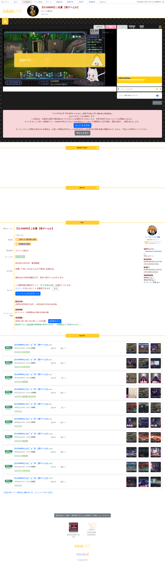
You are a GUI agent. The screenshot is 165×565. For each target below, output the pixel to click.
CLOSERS (20, 257)
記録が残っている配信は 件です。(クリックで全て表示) (28, 492)
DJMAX (25, 382)
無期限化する (54, 321)
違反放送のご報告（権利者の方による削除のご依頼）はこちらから (82, 515)
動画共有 (70, 2)
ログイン (19, 288)
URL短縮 (140, 2)
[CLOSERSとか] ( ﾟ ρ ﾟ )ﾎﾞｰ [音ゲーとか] (31, 345)
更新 (55, 288)
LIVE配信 (27, 2)
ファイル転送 (37, 2)
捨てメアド (5, 2)
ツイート (157, 103)
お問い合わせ (148, 2)
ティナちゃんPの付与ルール (27, 293)
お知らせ (103, 2)
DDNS (81, 2)
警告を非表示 (82, 133)
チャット (49, 2)
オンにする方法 (82, 125)
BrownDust (26, 352)
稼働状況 (158, 2)
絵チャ (16, 2)
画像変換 (92, 2)
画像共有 (59, 2)
